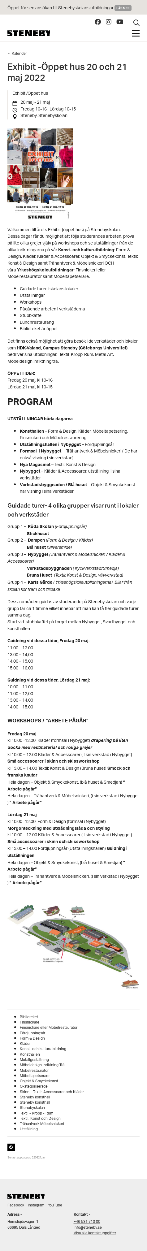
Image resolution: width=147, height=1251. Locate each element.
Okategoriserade (34, 1086)
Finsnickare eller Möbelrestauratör (48, 1028)
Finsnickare (29, 1022)
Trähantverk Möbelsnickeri (42, 1124)
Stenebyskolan (32, 1108)
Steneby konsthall (35, 1097)
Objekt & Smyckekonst (39, 1081)
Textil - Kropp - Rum (36, 1113)
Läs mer (123, 8)
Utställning (29, 1129)
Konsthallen (30, 1054)
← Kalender (17, 54)
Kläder (25, 1044)
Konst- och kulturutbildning (43, 1049)
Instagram (36, 1205)
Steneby (28, 33)
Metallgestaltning (34, 1060)
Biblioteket (29, 1017)
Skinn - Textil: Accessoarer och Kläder (52, 1092)
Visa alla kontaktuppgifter (95, 1233)
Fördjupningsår (32, 1033)
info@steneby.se (88, 1227)
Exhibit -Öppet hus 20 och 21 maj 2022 (67, 73)
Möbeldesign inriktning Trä (42, 1065)
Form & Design (32, 1038)
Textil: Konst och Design (40, 1119)
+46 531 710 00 (87, 1222)
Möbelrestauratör (34, 1071)
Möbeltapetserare (35, 1076)
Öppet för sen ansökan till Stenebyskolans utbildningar (61, 8)
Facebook (15, 1205)
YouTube (55, 1205)
